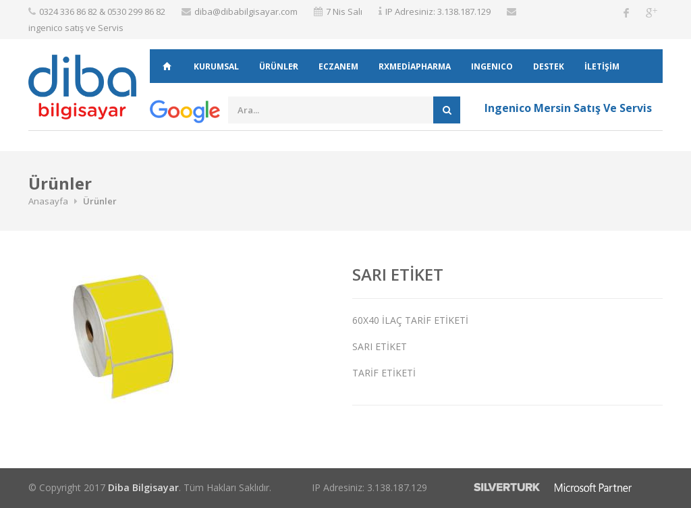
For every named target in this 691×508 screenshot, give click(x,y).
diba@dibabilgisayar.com (246, 11)
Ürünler (278, 66)
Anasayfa (48, 201)
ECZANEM (338, 66)
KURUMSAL (216, 66)
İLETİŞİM (601, 66)
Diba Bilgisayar (143, 487)
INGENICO (492, 66)
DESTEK (548, 66)
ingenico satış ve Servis (75, 28)
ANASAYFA (167, 66)
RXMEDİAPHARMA (415, 66)
